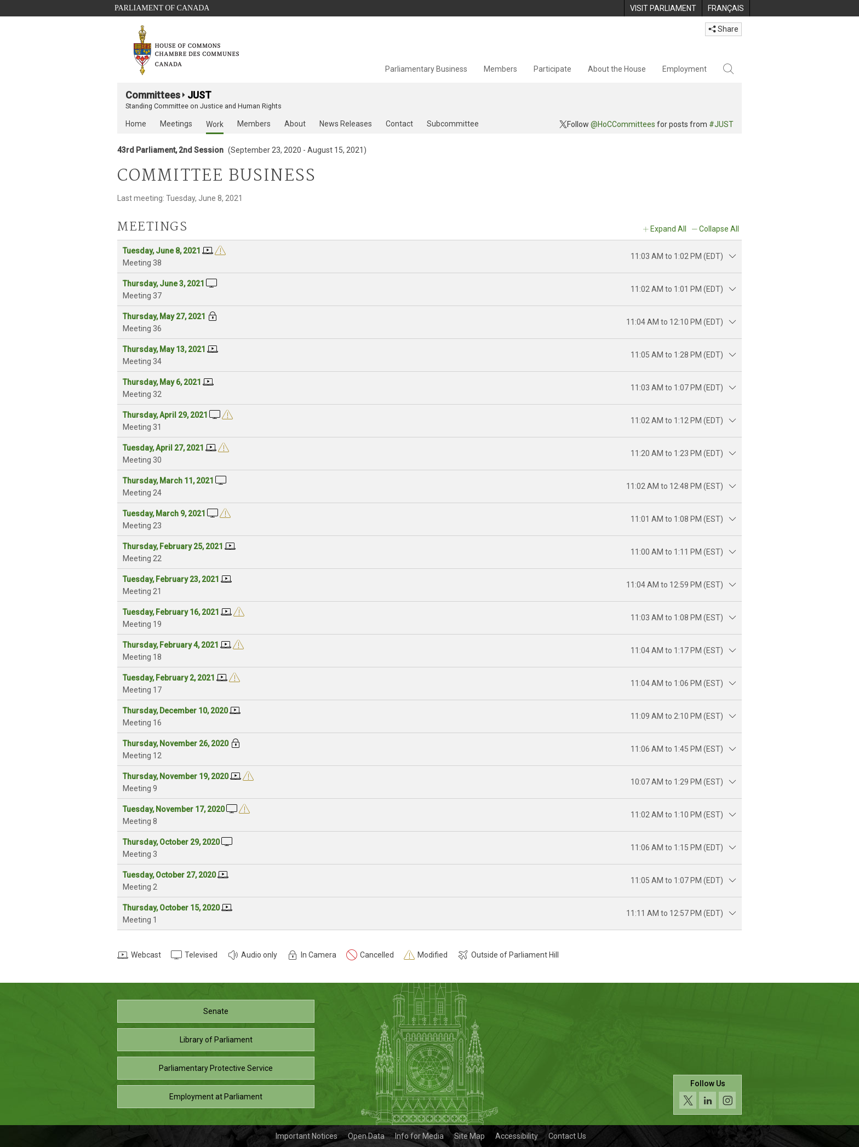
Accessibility (516, 1136)
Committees (152, 95)
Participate (552, 69)
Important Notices (306, 1136)
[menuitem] (663, 8)
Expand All (668, 228)
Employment (684, 69)
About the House (617, 69)
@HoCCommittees (623, 124)
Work (215, 124)
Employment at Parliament (215, 1096)
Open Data (366, 1136)
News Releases (345, 123)
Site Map (469, 1136)
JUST (199, 95)
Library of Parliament (216, 1039)
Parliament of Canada (161, 8)
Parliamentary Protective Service (216, 1068)
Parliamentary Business (426, 69)
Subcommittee (453, 123)
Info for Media (419, 1136)
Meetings (176, 123)
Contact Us (567, 1136)
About (295, 123)
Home (135, 123)
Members (500, 69)
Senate (215, 1011)
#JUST (721, 124)
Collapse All (719, 228)
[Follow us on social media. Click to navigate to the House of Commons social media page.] (707, 1095)
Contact (399, 123)
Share (723, 29)
